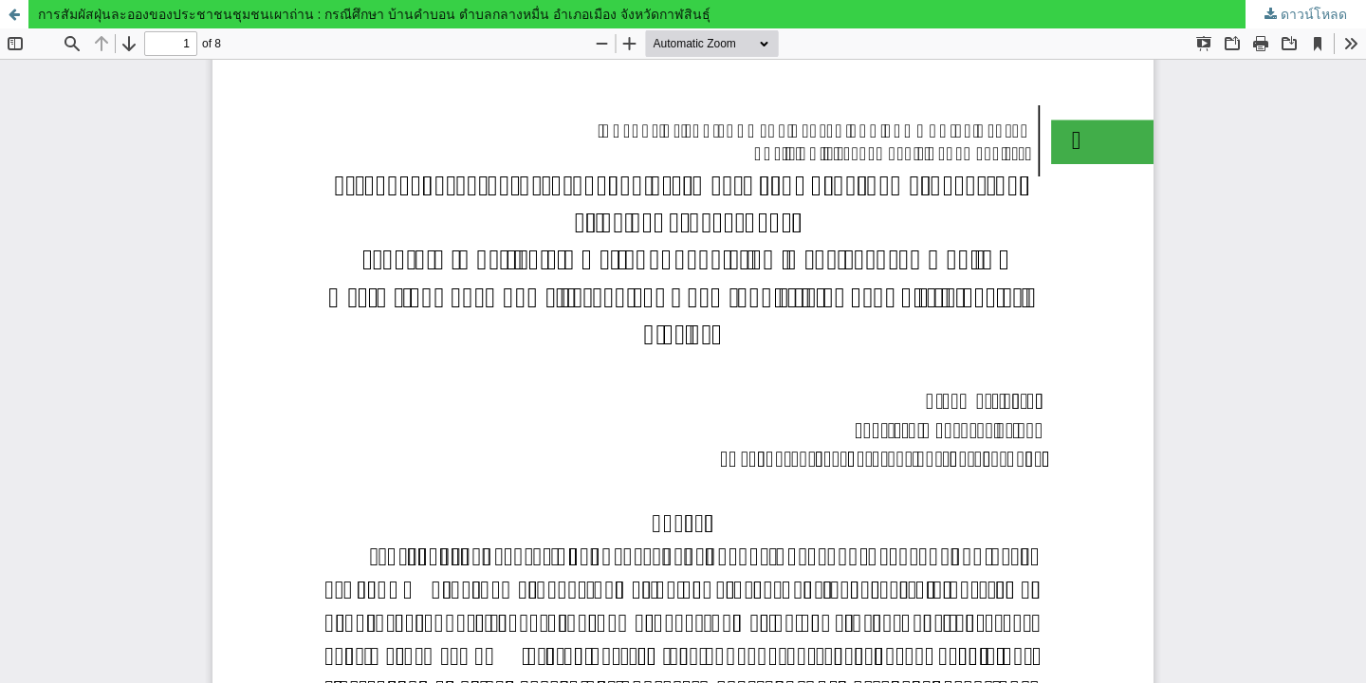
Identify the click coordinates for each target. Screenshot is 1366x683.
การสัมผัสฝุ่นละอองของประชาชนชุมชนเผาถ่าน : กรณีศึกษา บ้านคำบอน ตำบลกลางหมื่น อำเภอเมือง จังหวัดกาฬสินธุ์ (374, 14)
